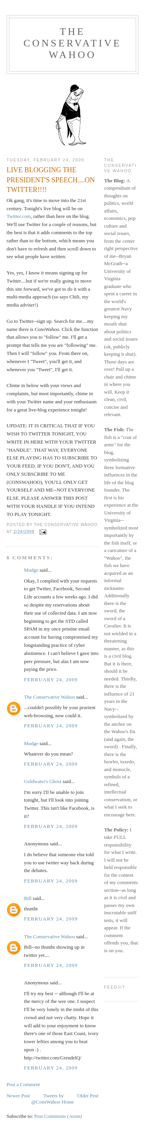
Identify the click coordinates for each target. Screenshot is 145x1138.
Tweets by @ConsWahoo (47, 1099)
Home (67, 1102)
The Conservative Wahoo (72, 43)
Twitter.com (19, 216)
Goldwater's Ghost (42, 781)
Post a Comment (23, 1084)
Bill (28, 898)
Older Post (88, 1096)
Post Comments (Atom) (58, 1116)
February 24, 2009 (51, 679)
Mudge (31, 570)
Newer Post (18, 1096)
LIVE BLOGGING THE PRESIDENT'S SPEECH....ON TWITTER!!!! (51, 180)
